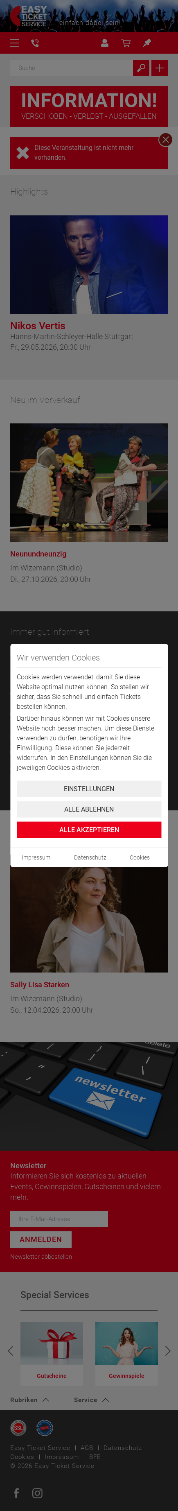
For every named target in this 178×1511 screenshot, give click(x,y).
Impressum (36, 857)
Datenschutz (90, 857)
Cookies (140, 857)
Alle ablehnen (89, 809)
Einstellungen (89, 789)
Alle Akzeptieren (89, 830)
